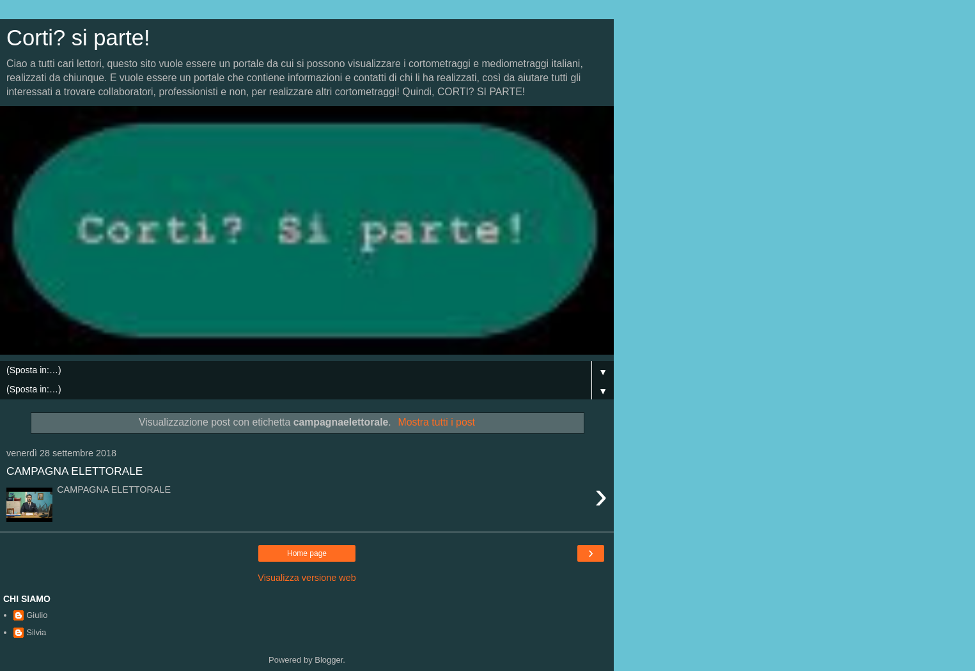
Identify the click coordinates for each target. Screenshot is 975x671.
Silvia (36, 632)
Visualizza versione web (306, 578)
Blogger (329, 660)
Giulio (36, 615)
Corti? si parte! (78, 38)
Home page (307, 553)
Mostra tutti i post (436, 422)
